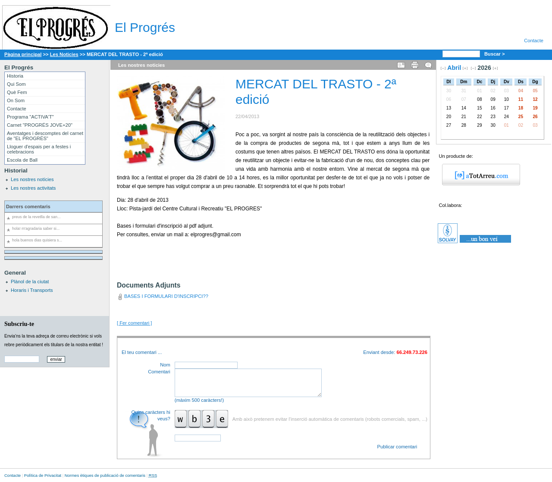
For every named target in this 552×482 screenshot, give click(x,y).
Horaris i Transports (32, 290)
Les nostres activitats (33, 188)
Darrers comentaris (28, 206)
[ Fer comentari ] (134, 323)
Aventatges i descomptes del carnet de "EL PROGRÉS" (45, 136)
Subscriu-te (19, 323)
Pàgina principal (22, 54)
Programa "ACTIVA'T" (30, 116)
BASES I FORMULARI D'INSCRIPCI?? (166, 296)
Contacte (533, 40)
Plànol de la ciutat (30, 281)
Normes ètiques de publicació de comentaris (105, 475)
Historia (15, 75)
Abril (454, 67)
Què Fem (17, 92)
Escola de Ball (22, 160)
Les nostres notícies (32, 179)
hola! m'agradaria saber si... (36, 228)
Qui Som (16, 84)
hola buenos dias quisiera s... (37, 240)
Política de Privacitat (42, 475)
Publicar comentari (397, 446)
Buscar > (495, 53)
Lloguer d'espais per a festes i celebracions (39, 149)
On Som (16, 100)
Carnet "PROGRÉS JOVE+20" (39, 125)
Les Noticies (64, 54)
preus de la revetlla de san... (36, 217)
